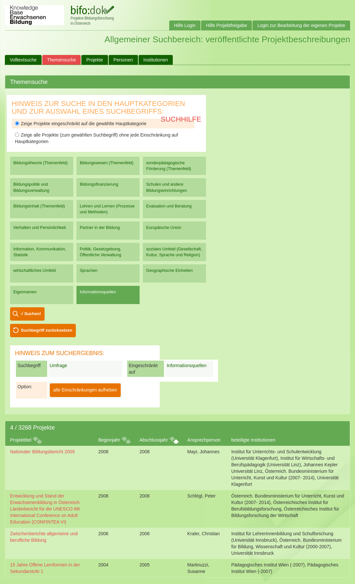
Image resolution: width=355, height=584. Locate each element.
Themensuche (61, 59)
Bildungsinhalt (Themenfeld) (39, 206)
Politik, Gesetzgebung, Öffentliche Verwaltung (100, 251)
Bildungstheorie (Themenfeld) (40, 162)
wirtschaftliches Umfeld (34, 270)
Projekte (94, 59)
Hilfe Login (185, 25)
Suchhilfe (181, 119)
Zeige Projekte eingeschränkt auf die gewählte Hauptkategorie (80, 123)
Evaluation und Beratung (168, 206)
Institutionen (155, 59)
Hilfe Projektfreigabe (226, 25)
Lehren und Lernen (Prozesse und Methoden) (107, 209)
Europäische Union (163, 227)
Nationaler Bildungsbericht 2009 (42, 451)
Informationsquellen (98, 291)
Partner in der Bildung (100, 227)
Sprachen (89, 270)
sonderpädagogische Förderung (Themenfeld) (168, 165)
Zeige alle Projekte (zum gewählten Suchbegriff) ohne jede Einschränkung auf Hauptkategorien (96, 138)
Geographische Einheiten (169, 270)
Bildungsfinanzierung (99, 184)
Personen (123, 59)
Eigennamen (25, 291)
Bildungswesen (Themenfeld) (106, 162)
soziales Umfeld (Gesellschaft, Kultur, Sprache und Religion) (174, 251)
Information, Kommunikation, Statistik (39, 251)
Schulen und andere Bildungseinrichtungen (166, 187)
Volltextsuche (23, 59)
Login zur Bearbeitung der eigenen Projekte (301, 25)
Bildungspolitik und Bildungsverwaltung (31, 187)
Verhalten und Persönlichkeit (39, 227)
